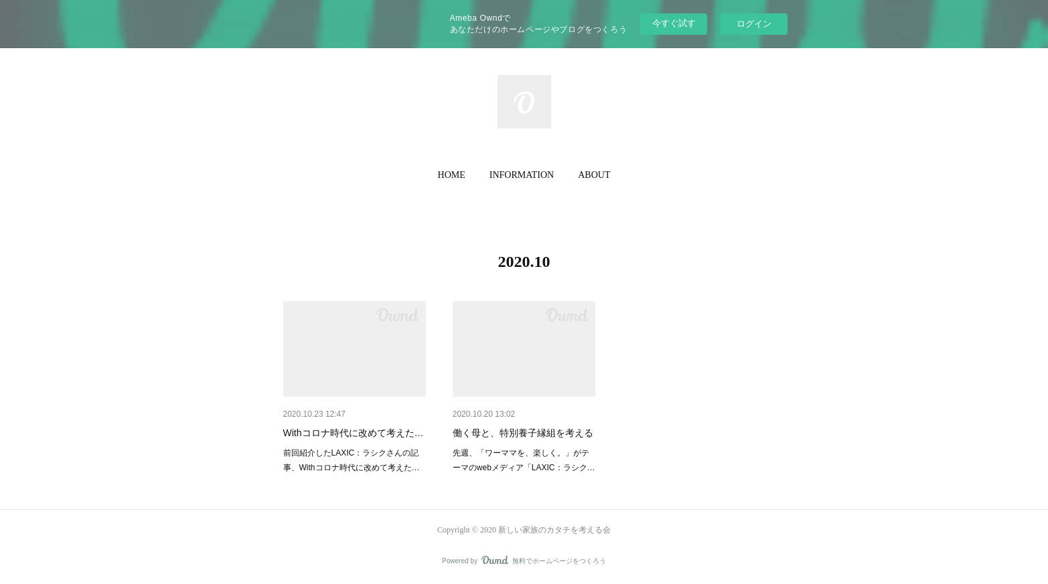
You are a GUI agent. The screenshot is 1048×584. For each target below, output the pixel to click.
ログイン (754, 24)
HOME (451, 175)
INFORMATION (522, 175)
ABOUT (594, 175)
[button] (451, 175)
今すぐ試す (674, 23)
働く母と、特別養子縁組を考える (523, 432)
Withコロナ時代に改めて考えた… (353, 432)
